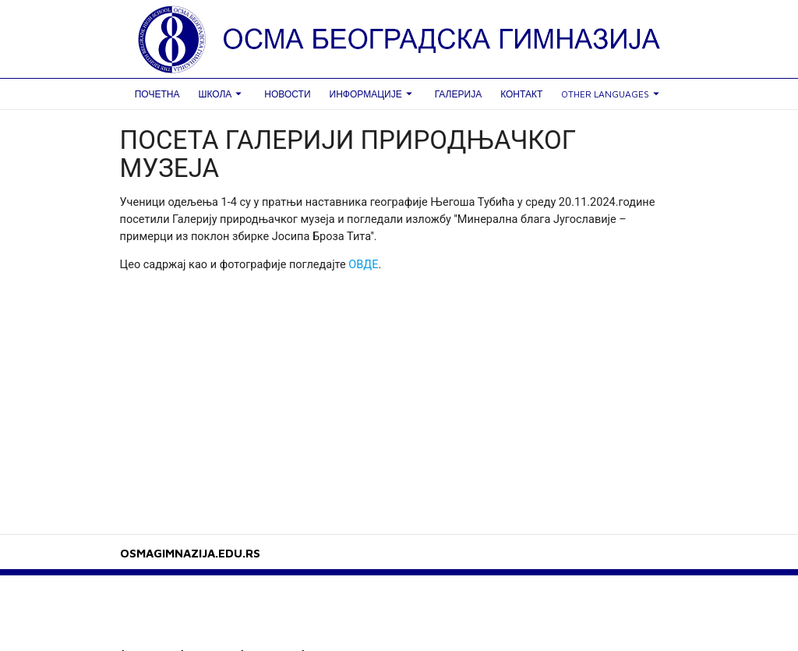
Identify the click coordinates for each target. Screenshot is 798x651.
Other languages (612, 94)
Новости (287, 94)
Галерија (458, 94)
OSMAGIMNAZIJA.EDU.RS (190, 553)
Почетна (157, 94)
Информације (373, 94)
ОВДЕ (363, 264)
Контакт (521, 94)
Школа (221, 94)
